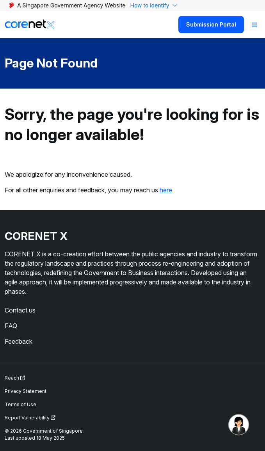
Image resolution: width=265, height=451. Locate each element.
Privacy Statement (25, 391)
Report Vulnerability (30, 418)
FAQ (11, 326)
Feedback (18, 341)
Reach (15, 378)
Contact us (20, 310)
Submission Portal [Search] (211, 24)
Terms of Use (20, 404)
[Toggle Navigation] (254, 24)
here (166, 190)
